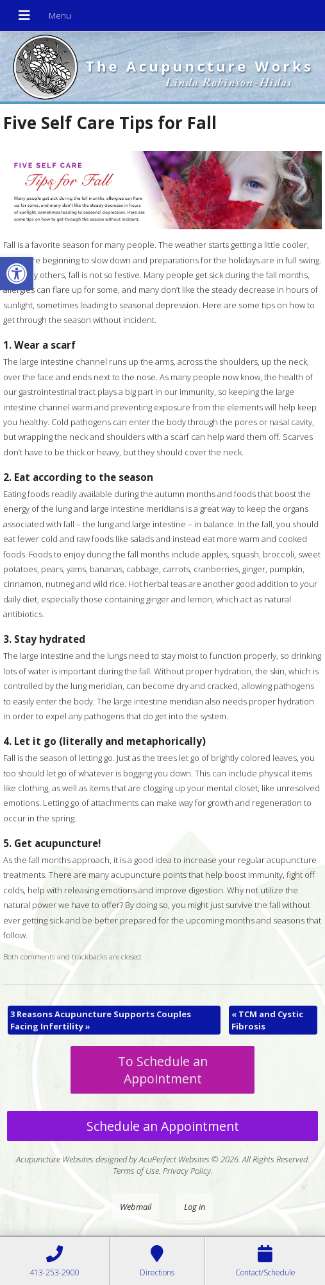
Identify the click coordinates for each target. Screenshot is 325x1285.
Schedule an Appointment (163, 1126)
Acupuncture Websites (55, 1159)
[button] (16, 273)
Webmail (135, 1206)
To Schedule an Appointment (163, 1070)
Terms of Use (136, 1170)
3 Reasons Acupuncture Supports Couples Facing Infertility (100, 1019)
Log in (194, 1206)
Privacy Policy (187, 1170)
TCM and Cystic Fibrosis (267, 1019)
